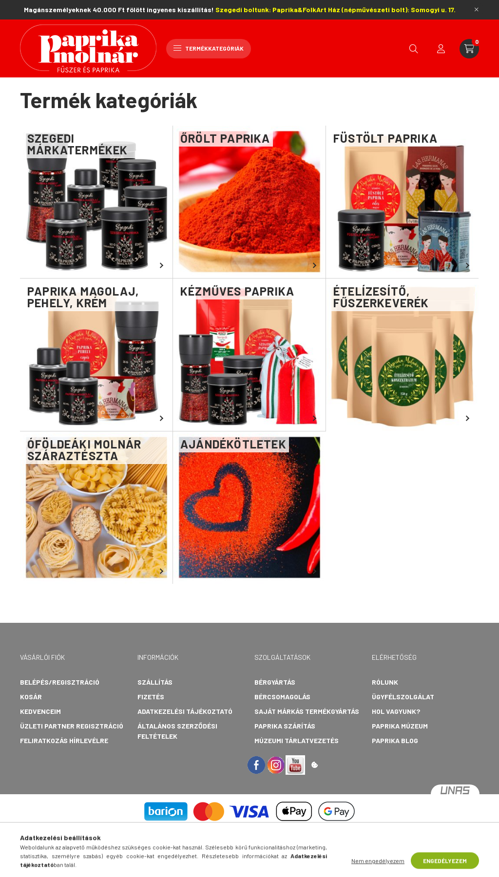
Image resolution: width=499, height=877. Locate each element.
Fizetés (150, 696)
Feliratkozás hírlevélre (64, 740)
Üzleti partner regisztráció (71, 726)
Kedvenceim (40, 711)
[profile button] (441, 48)
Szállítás (155, 682)
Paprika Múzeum (400, 726)
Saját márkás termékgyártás (306, 711)
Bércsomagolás (282, 696)
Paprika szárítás (284, 726)
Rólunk (385, 682)
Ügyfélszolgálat (403, 696)
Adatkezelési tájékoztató (184, 711)
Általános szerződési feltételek (177, 731)
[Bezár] (476, 9)
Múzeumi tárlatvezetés (296, 740)
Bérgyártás (274, 682)
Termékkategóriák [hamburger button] (208, 48)
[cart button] (469, 48)
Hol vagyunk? (396, 711)
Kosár (31, 696)
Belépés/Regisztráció (59, 682)
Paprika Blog (395, 740)
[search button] (413, 48)
